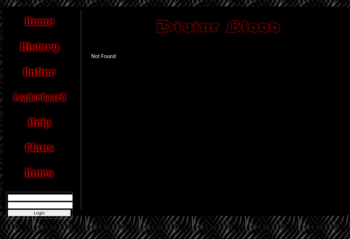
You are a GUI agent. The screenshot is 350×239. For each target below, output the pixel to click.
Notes (39, 173)
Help (39, 122)
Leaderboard (39, 97)
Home (39, 21)
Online (39, 72)
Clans (39, 147)
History (39, 46)
